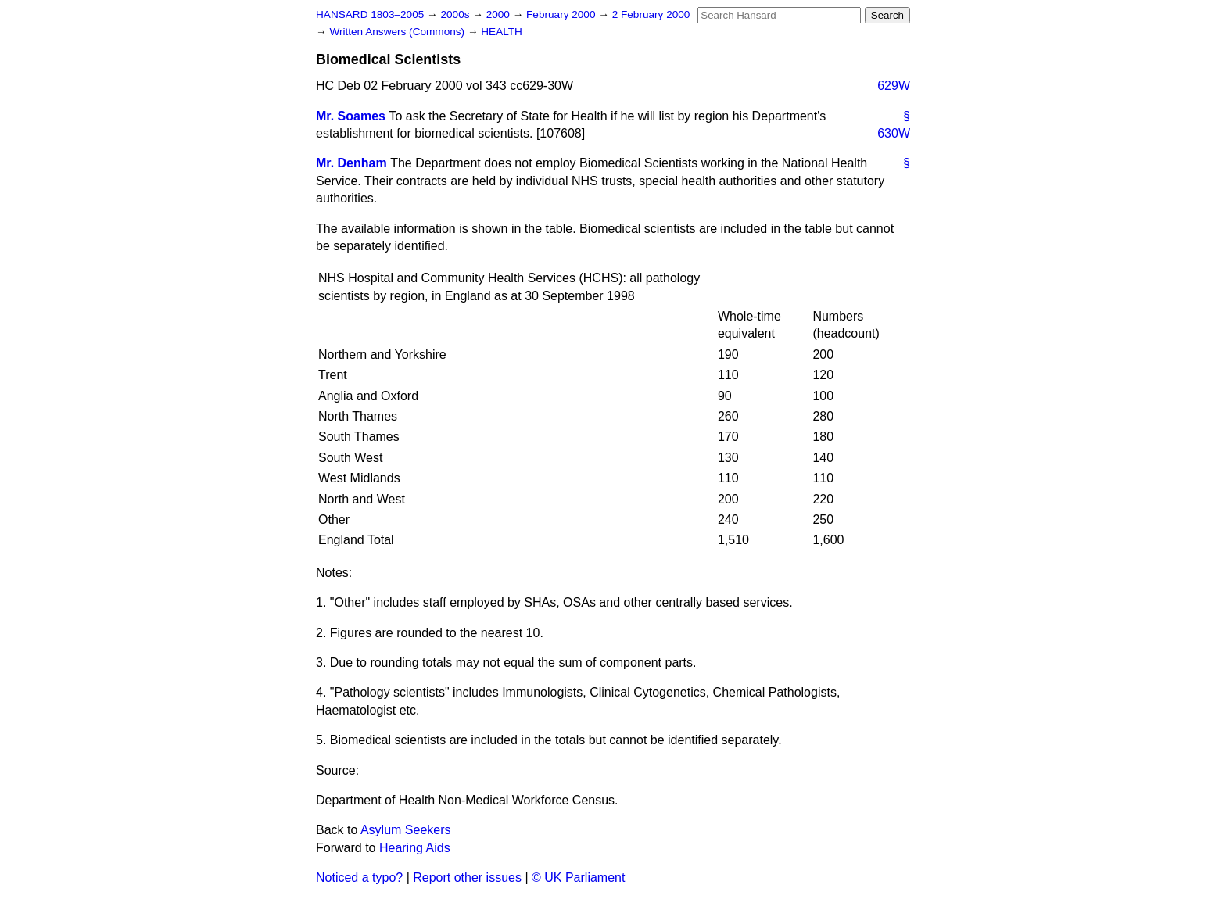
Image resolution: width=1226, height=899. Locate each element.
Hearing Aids (414, 847)
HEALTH (501, 32)
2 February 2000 (651, 14)
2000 (499, 14)
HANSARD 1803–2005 (370, 14)
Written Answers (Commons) (398, 32)
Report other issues (467, 877)
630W (893, 133)
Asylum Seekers (405, 829)
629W (893, 85)
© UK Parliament (578, 877)
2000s (456, 14)
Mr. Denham (351, 163)
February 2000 (562, 14)
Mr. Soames (350, 116)
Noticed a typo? (359, 877)
